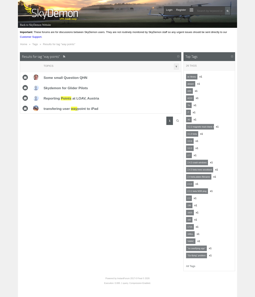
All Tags (190, 266)
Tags (35, 44)
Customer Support (30, 36)
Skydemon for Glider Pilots (66, 88)
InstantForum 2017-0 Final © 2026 (133, 278)
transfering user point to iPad (71, 109)
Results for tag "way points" (59, 44)
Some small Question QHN (65, 78)
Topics (48, 65)
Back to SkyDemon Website (35, 24)
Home (23, 44)
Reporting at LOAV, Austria (71, 98)
